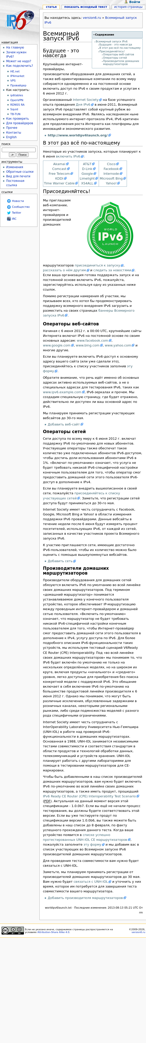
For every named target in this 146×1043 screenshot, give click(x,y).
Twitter (16, 212)
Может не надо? (18, 61)
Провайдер (18, 85)
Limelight (87, 178)
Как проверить (17, 118)
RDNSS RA (17, 104)
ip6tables (16, 95)
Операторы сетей (115, 57)
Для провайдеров (19, 123)
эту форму (92, 844)
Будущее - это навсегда (115, 44)
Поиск (6, 144)
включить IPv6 (68, 156)
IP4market (17, 76)
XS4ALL (87, 183)
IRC (14, 218)
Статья (51, 7)
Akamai (59, 164)
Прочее (11, 128)
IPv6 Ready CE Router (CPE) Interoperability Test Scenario (89, 796)
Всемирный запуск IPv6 (112, 41)
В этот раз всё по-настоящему (120, 47)
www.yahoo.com (118, 345)
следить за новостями (112, 270)
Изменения (14, 167)
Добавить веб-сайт (64, 424)
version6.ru (92, 18)
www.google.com (56, 345)
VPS (13, 80)
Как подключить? (19, 66)
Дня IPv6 (83, 104)
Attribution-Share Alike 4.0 (53, 932)
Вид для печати (18, 176)
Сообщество (21, 207)
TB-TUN (15, 114)
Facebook (111, 169)
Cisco (111, 164)
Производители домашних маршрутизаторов (121, 63)
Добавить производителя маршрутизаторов (85, 898)
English (11, 137)
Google (87, 174)
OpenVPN (16, 100)
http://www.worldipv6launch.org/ (78, 135)
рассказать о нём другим (64, 270)
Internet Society (85, 100)
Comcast (59, 169)
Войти (134, 2)
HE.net (15, 71)
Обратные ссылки (20, 171)
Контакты (13, 132)
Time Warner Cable (59, 183)
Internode (111, 174)
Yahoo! (111, 183)
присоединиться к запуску (97, 265)
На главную (15, 47)
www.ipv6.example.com (62, 392)
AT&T (87, 164)
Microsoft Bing (111, 178)
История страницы (128, 7)
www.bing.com (87, 345)
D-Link (87, 169)
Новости (18, 201)
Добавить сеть (60, 561)
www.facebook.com (92, 340)
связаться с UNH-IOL (91, 881)
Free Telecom (59, 174)
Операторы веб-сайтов (118, 54)
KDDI (59, 178)
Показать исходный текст (85, 7)
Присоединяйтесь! (112, 51)
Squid (14, 109)
